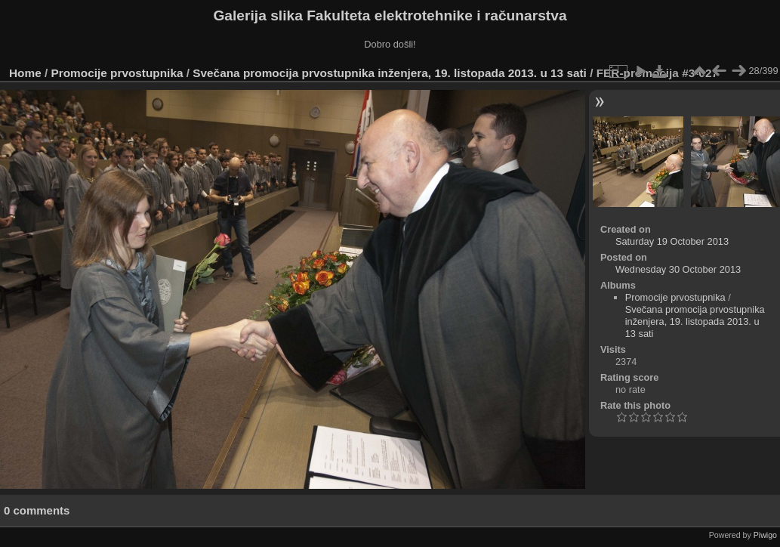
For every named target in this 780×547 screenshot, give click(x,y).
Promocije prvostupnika (117, 72)
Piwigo (765, 534)
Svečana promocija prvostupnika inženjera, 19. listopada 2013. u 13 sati (390, 72)
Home (25, 72)
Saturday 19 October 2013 (672, 241)
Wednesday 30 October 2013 (678, 269)
